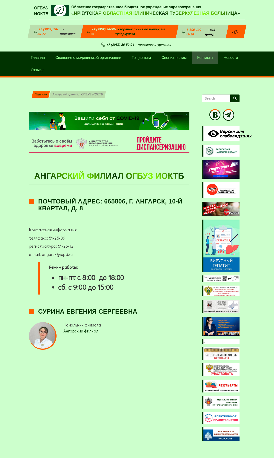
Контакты (205, 58)
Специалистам (174, 58)
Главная (38, 58)
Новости (231, 58)
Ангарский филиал (80, 331)
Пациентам (141, 58)
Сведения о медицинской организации (88, 58)
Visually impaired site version (228, 133)
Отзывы (37, 70)
